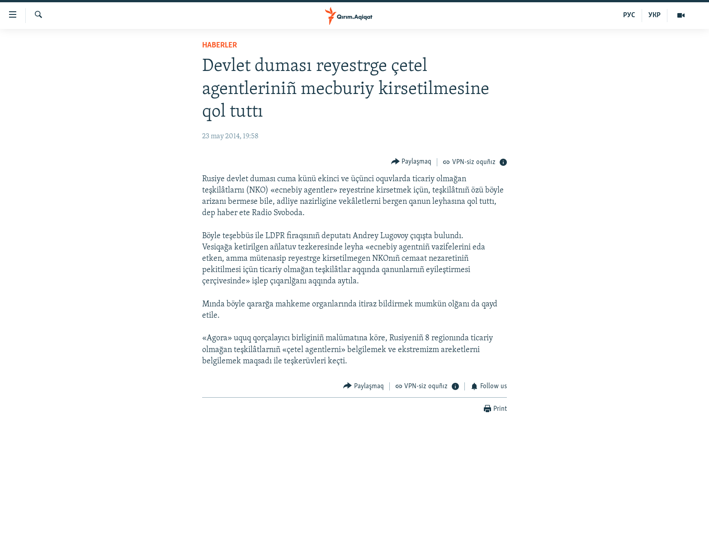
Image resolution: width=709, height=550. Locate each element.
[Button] (411, 162)
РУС (629, 15)
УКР (654, 15)
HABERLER (219, 45)
